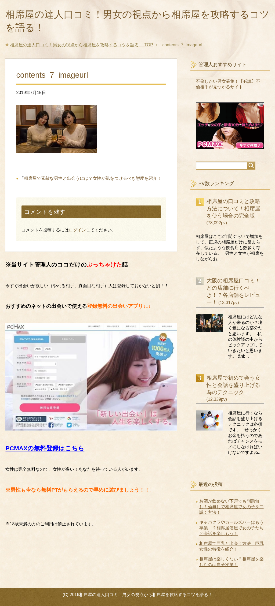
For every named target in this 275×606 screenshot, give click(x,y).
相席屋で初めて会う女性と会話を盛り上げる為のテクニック (233, 385)
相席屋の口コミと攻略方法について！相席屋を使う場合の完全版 (233, 208)
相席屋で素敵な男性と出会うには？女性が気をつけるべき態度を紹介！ (92, 178)
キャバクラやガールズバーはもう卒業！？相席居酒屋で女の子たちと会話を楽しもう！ (231, 528)
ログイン (77, 230)
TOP (81, 45)
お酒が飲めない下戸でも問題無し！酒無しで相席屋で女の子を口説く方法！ (231, 507)
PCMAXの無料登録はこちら (44, 448)
